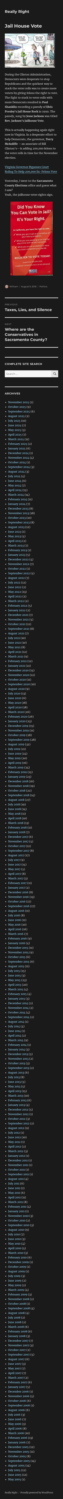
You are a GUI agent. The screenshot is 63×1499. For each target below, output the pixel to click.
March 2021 (15, 656)
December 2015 (18, 947)
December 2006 (18, 1391)
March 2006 (16, 1433)
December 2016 (18, 892)
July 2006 (14, 1414)
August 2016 (16, 910)
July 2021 (14, 638)
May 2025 (14, 430)
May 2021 (14, 647)
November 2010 (18, 1215)
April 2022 (15, 596)
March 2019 (16, 767)
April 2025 (15, 434)
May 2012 (14, 1142)
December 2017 (18, 836)
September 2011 (18, 1174)
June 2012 (14, 1137)
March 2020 (16, 712)
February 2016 (17, 938)
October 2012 (16, 1118)
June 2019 (14, 753)
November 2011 (18, 1165)
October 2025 (17, 406)
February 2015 (17, 994)
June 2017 (14, 864)
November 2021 (18, 619)
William (13, 286)
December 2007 (18, 1340)
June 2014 (14, 1031)
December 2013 (18, 1054)
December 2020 (18, 670)
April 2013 (14, 1091)
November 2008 (18, 1299)
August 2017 (16, 855)
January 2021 (16, 665)
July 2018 (14, 804)
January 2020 (17, 721)
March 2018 (15, 823)
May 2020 (14, 702)
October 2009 (17, 1266)
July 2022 (14, 582)
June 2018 (14, 809)
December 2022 (18, 559)
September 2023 (19, 522)
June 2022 (14, 587)
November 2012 (18, 1114)
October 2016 (17, 901)
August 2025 (16, 416)
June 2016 (14, 920)
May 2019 (14, 758)
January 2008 (17, 1336)
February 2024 (17, 499)
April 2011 (14, 1197)
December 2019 (18, 725)
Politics (43, 286)
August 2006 (16, 1410)
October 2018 (16, 790)
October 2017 (16, 846)
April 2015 (14, 984)
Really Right (17, 11)
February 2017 (17, 883)
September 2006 (19, 1405)
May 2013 (14, 1086)
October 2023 (17, 517)
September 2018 (18, 795)
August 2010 (16, 1229)
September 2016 (19, 906)
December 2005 (18, 1447)
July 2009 (14, 1276)
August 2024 (16, 471)
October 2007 (17, 1350)
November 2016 (18, 897)
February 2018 (17, 827)
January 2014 (16, 1049)
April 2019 (14, 762)
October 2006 (17, 1400)
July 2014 (14, 1026)
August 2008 (16, 1313)
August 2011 (16, 1179)
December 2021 (18, 615)
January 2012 (16, 1155)
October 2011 (16, 1169)
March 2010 (15, 1252)
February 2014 (17, 1044)
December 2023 (18, 508)
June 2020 (14, 698)
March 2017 (15, 878)
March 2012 (15, 1151)
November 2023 (18, 513)
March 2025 (16, 439)
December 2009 (18, 1262)
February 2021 (17, 661)
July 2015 (14, 970)
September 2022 (19, 573)
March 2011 (15, 1202)
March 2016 (16, 933)
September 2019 (19, 739)
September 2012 (18, 1123)
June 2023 (14, 531)
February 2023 (17, 550)
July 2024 (14, 476)
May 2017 (14, 869)
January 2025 (17, 448)
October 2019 (17, 735)
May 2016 (14, 924)
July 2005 (14, 1470)
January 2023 (16, 554)
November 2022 (18, 564)
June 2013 (14, 1081)
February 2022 (17, 605)
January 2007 (16, 1387)
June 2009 (15, 1280)
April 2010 (14, 1248)
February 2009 (17, 1294)
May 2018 (14, 813)
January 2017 (16, 887)
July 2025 (14, 420)
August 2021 (16, 633)
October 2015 (16, 957)
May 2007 (14, 1368)
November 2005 (18, 1451)
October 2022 (17, 568)
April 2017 (14, 873)
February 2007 (17, 1382)
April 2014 (14, 1035)
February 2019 (17, 772)
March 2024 (16, 494)
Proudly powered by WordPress (36, 1492)
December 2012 (18, 1109)
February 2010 (17, 1257)
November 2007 (18, 1345)
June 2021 (14, 642)
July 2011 (13, 1183)
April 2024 (15, 490)
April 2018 (14, 818)
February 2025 (17, 443)
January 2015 (16, 998)
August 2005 (16, 1465)
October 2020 (17, 679)
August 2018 (16, 799)
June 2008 (14, 1322)
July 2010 (14, 1234)
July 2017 (14, 860)
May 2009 (14, 1285)
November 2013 (18, 1058)
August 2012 (16, 1128)
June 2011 (14, 1188)
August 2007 (16, 1359)
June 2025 (14, 425)
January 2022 (17, 610)
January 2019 (16, 776)
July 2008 (14, 1317)
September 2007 (19, 1354)
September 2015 (18, 961)
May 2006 (14, 1424)
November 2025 (18, 402)
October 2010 (16, 1220)
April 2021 (14, 651)
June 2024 (14, 480)
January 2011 (16, 1211)
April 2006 (15, 1428)
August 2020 (16, 688)
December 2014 (18, 1003)
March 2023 (16, 545)
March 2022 (16, 601)
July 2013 (14, 1077)
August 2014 (16, 1021)
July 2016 (14, 915)
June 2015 (14, 975)
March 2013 (15, 1095)
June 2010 (14, 1239)
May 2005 (14, 1479)
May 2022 (14, 591)
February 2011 (17, 1206)
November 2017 (18, 841)
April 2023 (15, 541)
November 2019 (18, 730)
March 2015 (15, 989)
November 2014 (18, 1007)
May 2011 (14, 1192)
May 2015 (14, 980)
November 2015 (18, 952)
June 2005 (14, 1474)
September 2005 (19, 1461)
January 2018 (16, 832)
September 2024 (19, 467)
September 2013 (18, 1068)
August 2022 (16, 578)
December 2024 (18, 453)
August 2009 (16, 1271)
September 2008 (19, 1308)
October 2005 (17, 1456)
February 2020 (17, 716)
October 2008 (17, 1303)
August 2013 (16, 1072)
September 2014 (18, 1017)
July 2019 (14, 749)
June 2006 (15, 1419)
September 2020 (19, 684)
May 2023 (14, 536)
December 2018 (18, 781)
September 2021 (18, 628)
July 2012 (14, 1132)
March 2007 (16, 1377)
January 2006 (17, 1442)
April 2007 (15, 1373)
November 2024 (18, 457)
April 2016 (14, 929)
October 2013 (16, 1063)
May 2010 (14, 1243)
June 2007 (14, 1363)
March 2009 (16, 1289)
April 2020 (15, 707)
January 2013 (16, 1105)
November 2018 (18, 786)
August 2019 (16, 744)
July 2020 (14, 693)
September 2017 (18, 850)
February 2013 (17, 1100)
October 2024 (17, 462)
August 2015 (16, 966)
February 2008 (17, 1331)
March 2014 (15, 1040)
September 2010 (18, 1225)
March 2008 (16, 1326)
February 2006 (17, 1437)
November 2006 (18, 1396)
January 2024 (17, 504)
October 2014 (16, 1012)
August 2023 (16, 527)
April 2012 (14, 1146)
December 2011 (18, 1160)
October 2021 (16, 624)
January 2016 (16, 943)
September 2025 (19, 411)
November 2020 (18, 675)
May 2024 (14, 485)
